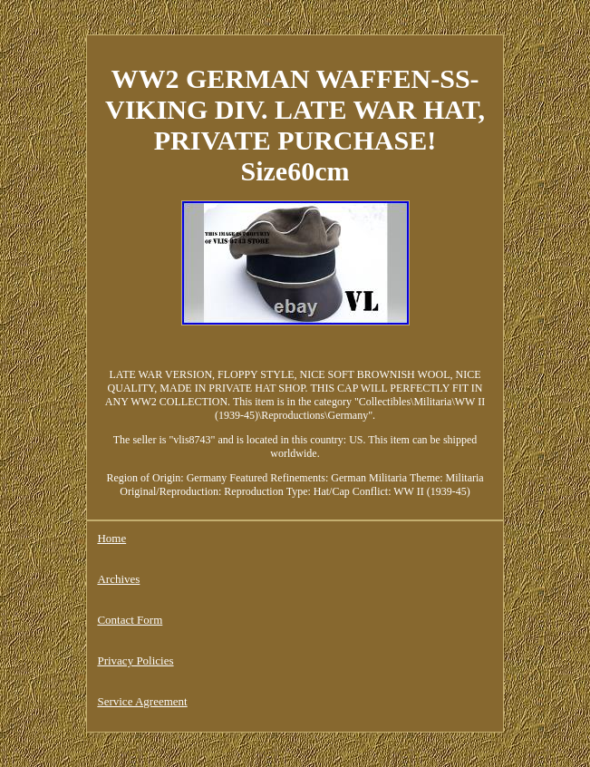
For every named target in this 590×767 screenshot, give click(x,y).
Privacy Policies (135, 660)
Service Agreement (142, 701)
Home (111, 538)
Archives (118, 579)
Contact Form (129, 619)
